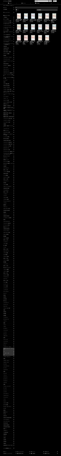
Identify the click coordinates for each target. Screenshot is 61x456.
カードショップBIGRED (7, 1)
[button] (51, 3)
